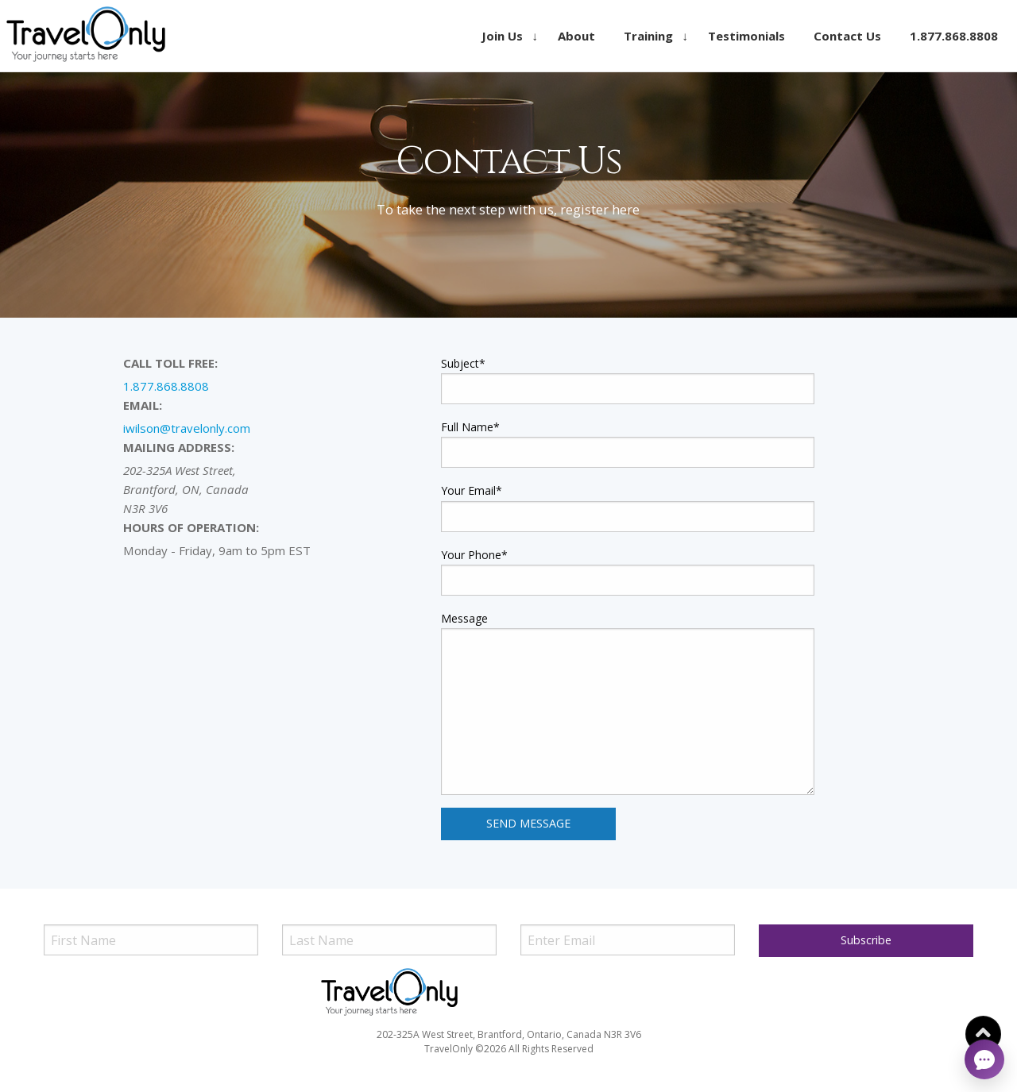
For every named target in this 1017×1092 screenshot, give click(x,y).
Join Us (502, 36)
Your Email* (471, 490)
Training (648, 36)
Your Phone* (474, 554)
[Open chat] (984, 1059)
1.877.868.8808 (954, 36)
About (576, 36)
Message (464, 618)
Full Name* (470, 426)
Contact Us (847, 36)
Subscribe (866, 939)
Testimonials (746, 36)
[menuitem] (505, 35)
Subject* (463, 363)
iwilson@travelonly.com (186, 428)
